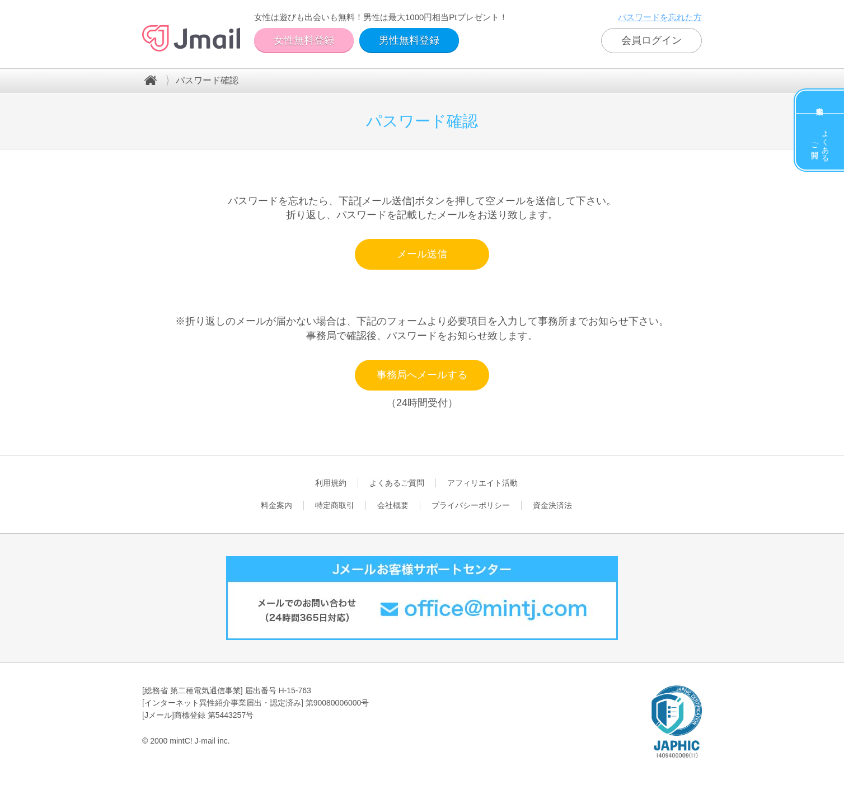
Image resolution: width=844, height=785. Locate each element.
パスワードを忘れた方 (660, 17)
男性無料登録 (409, 40)
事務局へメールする (422, 374)
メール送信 (422, 254)
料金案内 (820, 102)
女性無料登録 (304, 40)
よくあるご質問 (820, 141)
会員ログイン (651, 40)
